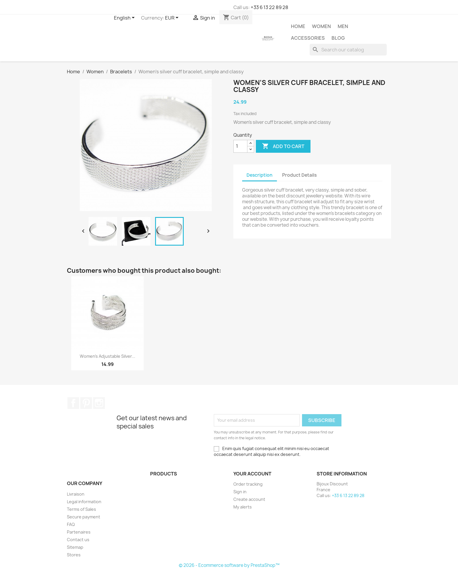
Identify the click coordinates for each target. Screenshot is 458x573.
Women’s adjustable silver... (107, 356)
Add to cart (283, 146)
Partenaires (79, 532)
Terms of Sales (81, 509)
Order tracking (248, 484)
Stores (74, 555)
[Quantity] (240, 146)
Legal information (84, 501)
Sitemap (75, 547)
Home (298, 26)
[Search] (348, 49)
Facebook (73, 403)
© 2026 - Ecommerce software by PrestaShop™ (229, 565)
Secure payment (83, 517)
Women (321, 26)
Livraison (75, 494)
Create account (249, 499)
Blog (338, 38)
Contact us (78, 539)
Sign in (240, 491)
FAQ (71, 524)
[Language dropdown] (125, 18)
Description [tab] (260, 175)
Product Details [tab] (299, 175)
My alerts (242, 507)
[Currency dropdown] (173, 18)
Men (343, 26)
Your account (252, 473)
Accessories (308, 38)
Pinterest (86, 403)
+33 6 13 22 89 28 (269, 7)
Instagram (99, 403)
